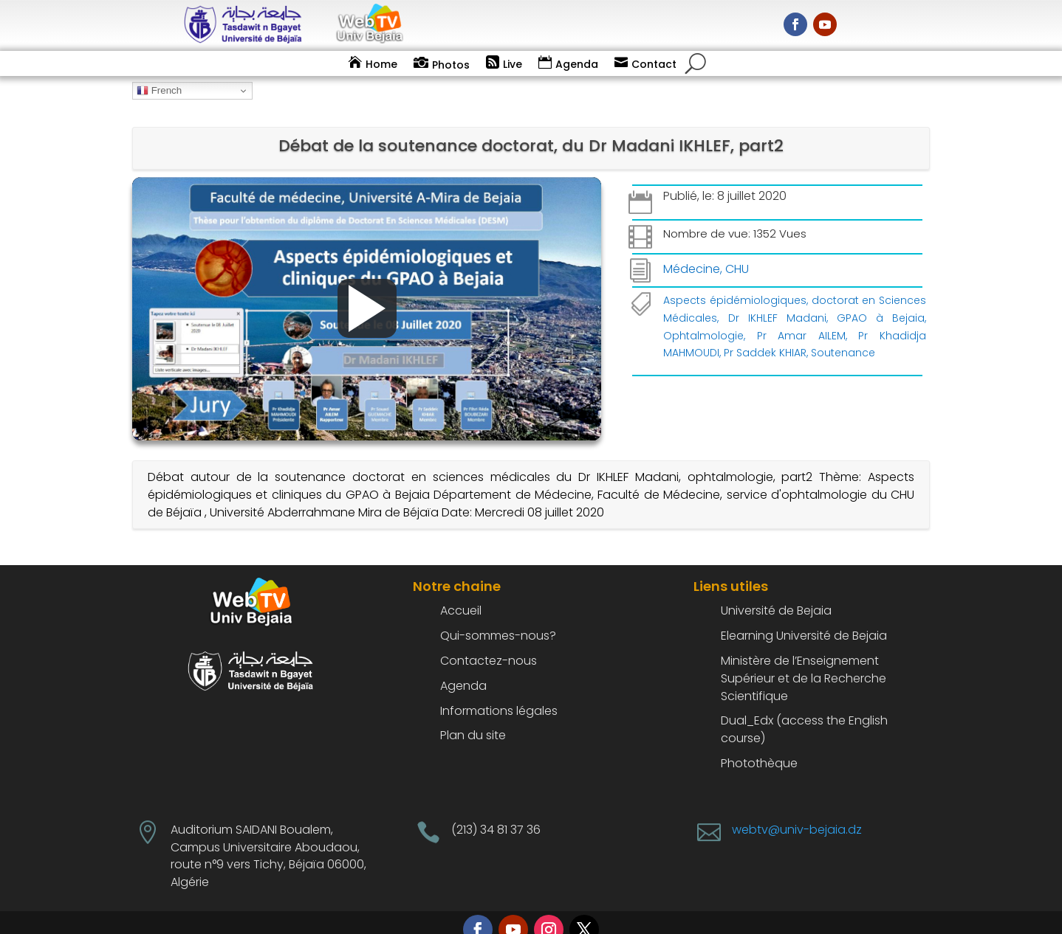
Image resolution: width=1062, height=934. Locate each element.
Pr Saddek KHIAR (765, 333)
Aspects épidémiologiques (734, 280)
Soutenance (843, 333)
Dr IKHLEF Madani (777, 298)
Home (381, 64)
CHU (737, 249)
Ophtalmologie (703, 315)
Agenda (576, 64)
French (159, 91)
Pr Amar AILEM (801, 315)
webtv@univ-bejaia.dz (797, 809)
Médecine (691, 249)
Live (512, 64)
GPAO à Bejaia (881, 298)
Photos (451, 65)
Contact (653, 64)
